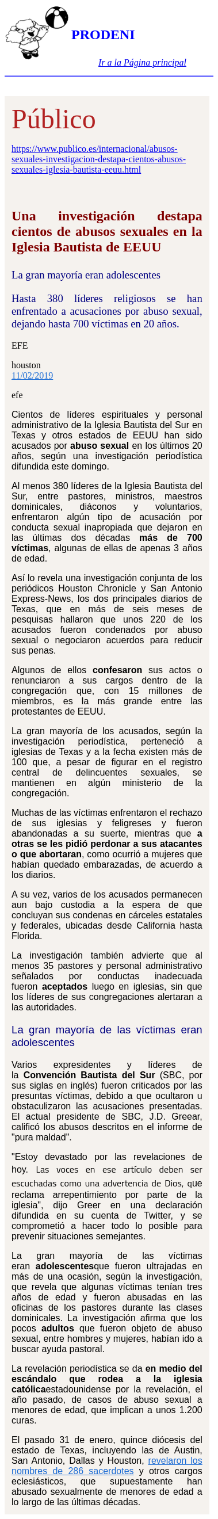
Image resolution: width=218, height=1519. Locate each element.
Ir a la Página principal (142, 62)
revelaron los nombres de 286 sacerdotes (107, 1466)
